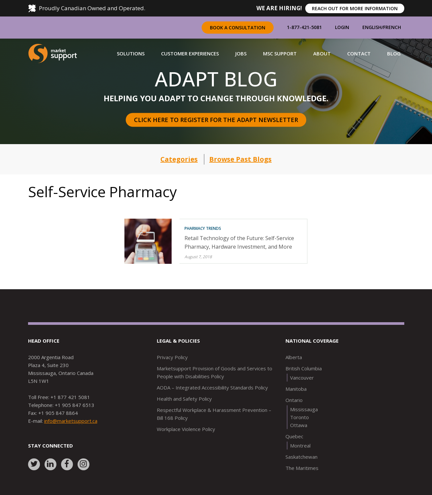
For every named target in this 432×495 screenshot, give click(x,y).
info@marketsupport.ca (70, 421)
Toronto (299, 417)
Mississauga (304, 409)
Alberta (293, 357)
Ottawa (298, 425)
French (392, 27)
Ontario (294, 400)
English (372, 27)
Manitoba (296, 389)
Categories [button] (179, 159)
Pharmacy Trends (202, 228)
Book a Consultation (237, 27)
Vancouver (302, 377)
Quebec (294, 436)
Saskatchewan (301, 456)
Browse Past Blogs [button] (240, 159)
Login (342, 27)
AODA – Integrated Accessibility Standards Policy (212, 387)
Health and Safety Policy (184, 398)
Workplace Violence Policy (186, 429)
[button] (131, 53)
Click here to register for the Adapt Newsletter (216, 120)
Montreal (300, 445)
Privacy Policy (172, 357)
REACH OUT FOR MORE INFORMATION (355, 8)
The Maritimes (301, 468)
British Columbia (303, 368)
